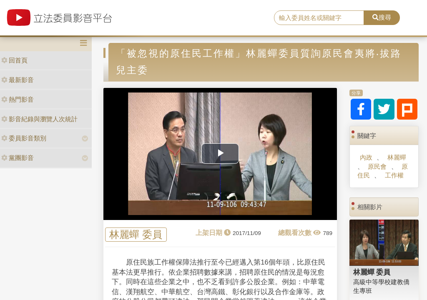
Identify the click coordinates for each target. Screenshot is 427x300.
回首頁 (14, 60)
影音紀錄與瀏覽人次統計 (39, 118)
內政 (366, 157)
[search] (319, 17)
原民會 (377, 166)
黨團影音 (17, 157)
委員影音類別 (23, 138)
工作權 (394, 175)
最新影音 (17, 79)
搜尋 (381, 17)
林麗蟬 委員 (135, 234)
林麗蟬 (396, 157)
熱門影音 (17, 99)
